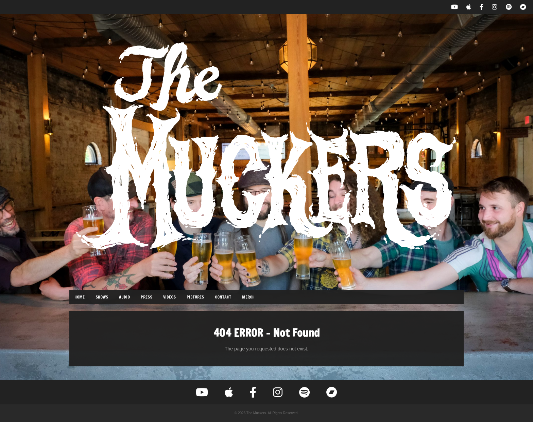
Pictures (195, 297)
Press (146, 297)
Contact (223, 297)
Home (79, 297)
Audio (124, 297)
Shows (102, 297)
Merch (248, 297)
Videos (169, 297)
